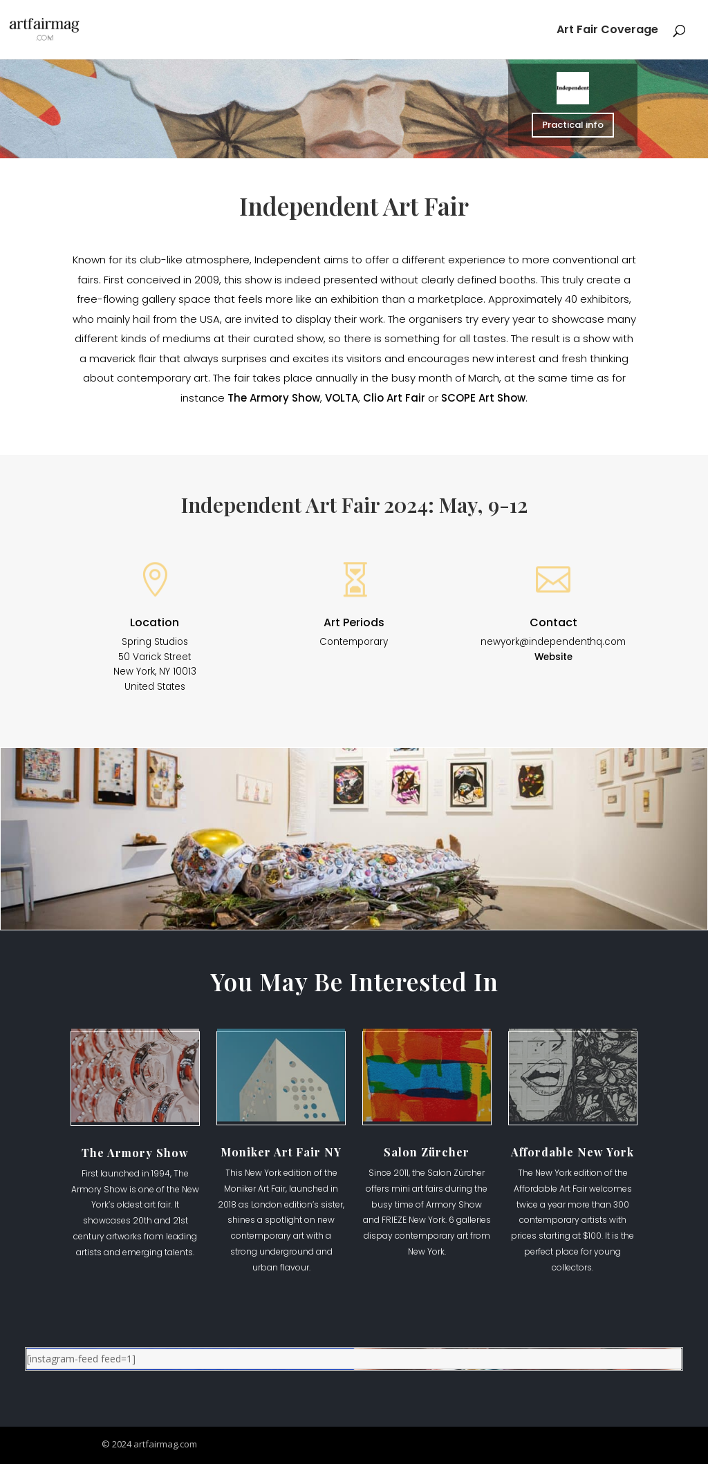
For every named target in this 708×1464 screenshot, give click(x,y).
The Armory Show (273, 398)
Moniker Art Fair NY (281, 1152)
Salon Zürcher (426, 1152)
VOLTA (341, 398)
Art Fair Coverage (607, 31)
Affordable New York (572, 1152)
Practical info (573, 124)
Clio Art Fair (394, 398)
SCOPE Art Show (483, 398)
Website (553, 657)
